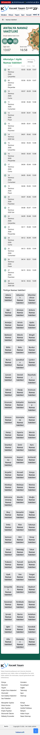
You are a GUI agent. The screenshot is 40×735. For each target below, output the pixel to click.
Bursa (8, 362)
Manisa (32, 487)
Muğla (32, 500)
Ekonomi (4, 685)
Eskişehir (20, 405)
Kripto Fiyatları (6, 711)
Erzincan (32, 392)
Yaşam (17, 15)
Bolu (20, 350)
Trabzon (8, 564)
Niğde (32, 515)
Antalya (8, 325)
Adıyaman (20, 299)
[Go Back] (35, 730)
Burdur (32, 350)
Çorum (8, 377)
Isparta (20, 435)
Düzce (32, 642)
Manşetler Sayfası (7, 703)
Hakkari (32, 420)
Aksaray (20, 589)
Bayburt (32, 589)
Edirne (8, 392)
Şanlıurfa (32, 564)
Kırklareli (32, 460)
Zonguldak (8, 591)
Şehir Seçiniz (31, 59)
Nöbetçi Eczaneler (7, 716)
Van (20, 577)
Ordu (8, 527)
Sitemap (23, 696)
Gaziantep (32, 406)
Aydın (32, 325)
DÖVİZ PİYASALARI (18, 2)
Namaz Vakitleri (10, 20)
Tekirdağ (20, 552)
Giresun (8, 420)
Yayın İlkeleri (24, 705)
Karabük (32, 629)
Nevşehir (20, 515)
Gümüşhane (20, 421)
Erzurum (8, 405)
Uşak (8, 577)
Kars (32, 447)
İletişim (23, 711)
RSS (6, 726)
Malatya (20, 487)
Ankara (32, 313)
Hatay (8, 435)
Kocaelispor (30, 15)
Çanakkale (20, 364)
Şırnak (8, 617)
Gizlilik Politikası (26, 708)
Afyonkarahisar (32, 299)
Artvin (20, 325)
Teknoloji (23, 690)
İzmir (20, 447)
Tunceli (20, 564)
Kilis (8, 642)
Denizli (20, 377)
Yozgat (32, 577)
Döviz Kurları (5, 705)
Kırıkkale (20, 604)
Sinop (32, 540)
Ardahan (32, 617)
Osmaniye (20, 643)
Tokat (32, 552)
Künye (22, 703)
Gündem (4, 15)
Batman (32, 604)
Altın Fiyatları (6, 708)
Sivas (8, 552)
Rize (20, 527)
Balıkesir (8, 337)
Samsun (8, 540)
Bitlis (8, 350)
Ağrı (8, 313)
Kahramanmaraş (8, 501)
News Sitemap (25, 716)
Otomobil (4, 693)
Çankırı (32, 362)
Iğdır (8, 629)
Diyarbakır (32, 379)
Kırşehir (8, 475)
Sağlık (22, 688)
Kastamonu (8, 461)
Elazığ (20, 392)
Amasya (20, 313)
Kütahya (8, 487)
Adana (8, 298)
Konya (32, 475)
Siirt (20, 540)
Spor (22, 15)
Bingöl (32, 337)
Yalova (20, 629)
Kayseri (20, 460)
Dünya (11, 15)
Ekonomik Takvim (7, 713)
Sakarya (32, 527)
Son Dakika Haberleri (8, 696)
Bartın (20, 617)
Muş (8, 515)
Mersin (32, 435)
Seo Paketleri (6, 698)
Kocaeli (20, 475)
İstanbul (8, 447)
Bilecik (20, 337)
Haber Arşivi (24, 713)
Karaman (8, 604)
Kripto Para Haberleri (8, 690)
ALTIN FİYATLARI (31, 2)
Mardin (20, 500)
